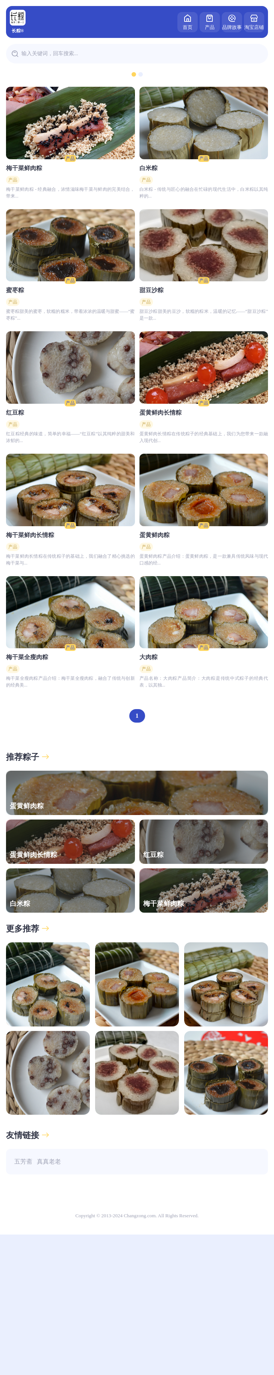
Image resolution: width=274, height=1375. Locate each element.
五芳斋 (23, 1302)
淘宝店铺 (254, 21)
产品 (210, 21)
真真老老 (49, 1302)
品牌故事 (232, 21)
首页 (187, 21)
